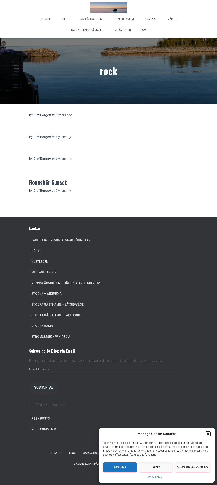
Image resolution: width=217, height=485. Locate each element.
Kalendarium (125, 19)
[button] (208, 434)
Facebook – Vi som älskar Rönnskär (61, 240)
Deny (156, 467)
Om (144, 30)
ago (64, 115)
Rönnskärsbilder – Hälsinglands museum (65, 283)
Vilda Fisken (123, 30)
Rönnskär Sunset (48, 182)
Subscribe (43, 387)
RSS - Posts (40, 418)
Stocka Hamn (42, 326)
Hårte (36, 251)
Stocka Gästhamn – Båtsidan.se (57, 304)
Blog (65, 19)
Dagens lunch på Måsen (87, 30)
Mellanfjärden (44, 272)
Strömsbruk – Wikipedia (50, 336)
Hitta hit (45, 19)
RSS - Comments (44, 429)
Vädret (173, 19)
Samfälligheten (92, 19)
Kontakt (151, 19)
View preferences (192, 467)
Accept (120, 467)
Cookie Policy (154, 477)
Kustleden (39, 261)
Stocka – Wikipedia (46, 293)
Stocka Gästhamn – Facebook (55, 315)
